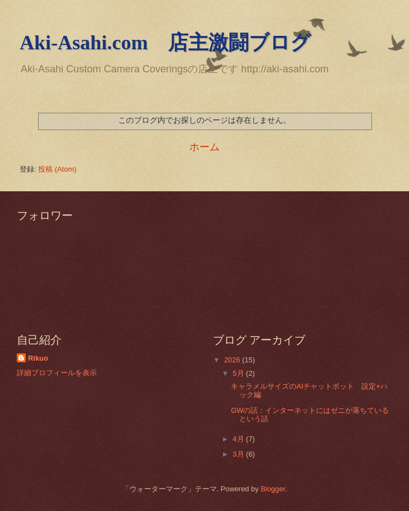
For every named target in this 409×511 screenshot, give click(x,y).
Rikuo (38, 358)
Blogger (273, 489)
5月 (239, 373)
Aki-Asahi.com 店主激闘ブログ (165, 42)
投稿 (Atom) (57, 169)
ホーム (204, 147)
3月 (239, 454)
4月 (239, 439)
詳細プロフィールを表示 (57, 373)
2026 (233, 360)
